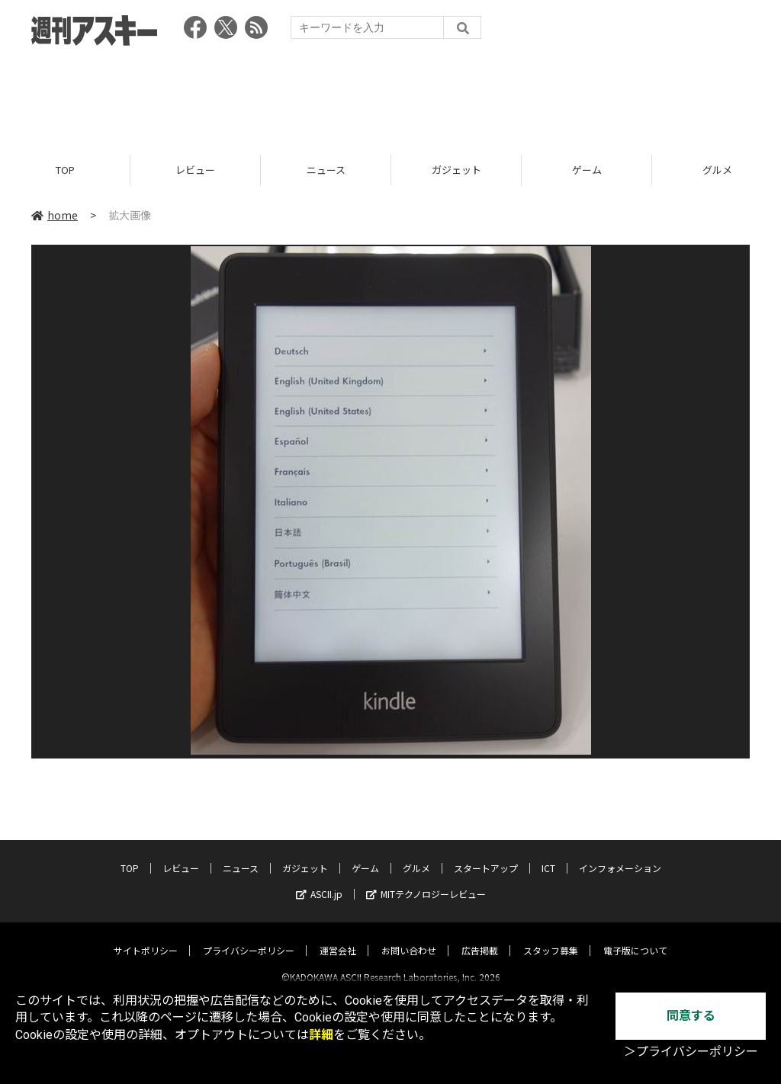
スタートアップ (486, 854)
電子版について (635, 937)
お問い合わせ (408, 937)
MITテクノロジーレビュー (426, 880)
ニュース (326, 169)
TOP (65, 169)
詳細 (321, 1035)
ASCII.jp (319, 880)
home (54, 215)
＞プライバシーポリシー (691, 1051)
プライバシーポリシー (248, 937)
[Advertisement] (390, 95)
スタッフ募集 (550, 937)
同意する (691, 1016)
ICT (548, 854)
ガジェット (456, 169)
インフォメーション (620, 854)
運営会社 (338, 937)
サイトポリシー (146, 937)
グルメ (416, 854)
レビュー (195, 169)
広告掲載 (479, 937)
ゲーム (587, 169)
